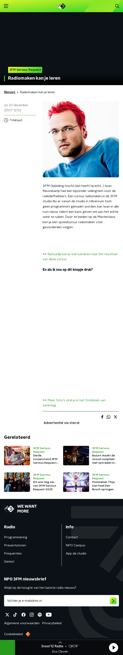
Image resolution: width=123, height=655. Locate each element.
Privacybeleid (52, 623)
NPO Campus (75, 545)
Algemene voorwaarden (22, 623)
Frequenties (13, 553)
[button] (113, 647)
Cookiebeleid (13, 634)
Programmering (15, 537)
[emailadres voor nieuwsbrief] (61, 600)
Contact (72, 537)
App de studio (76, 553)
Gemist (9, 561)
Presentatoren (15, 545)
